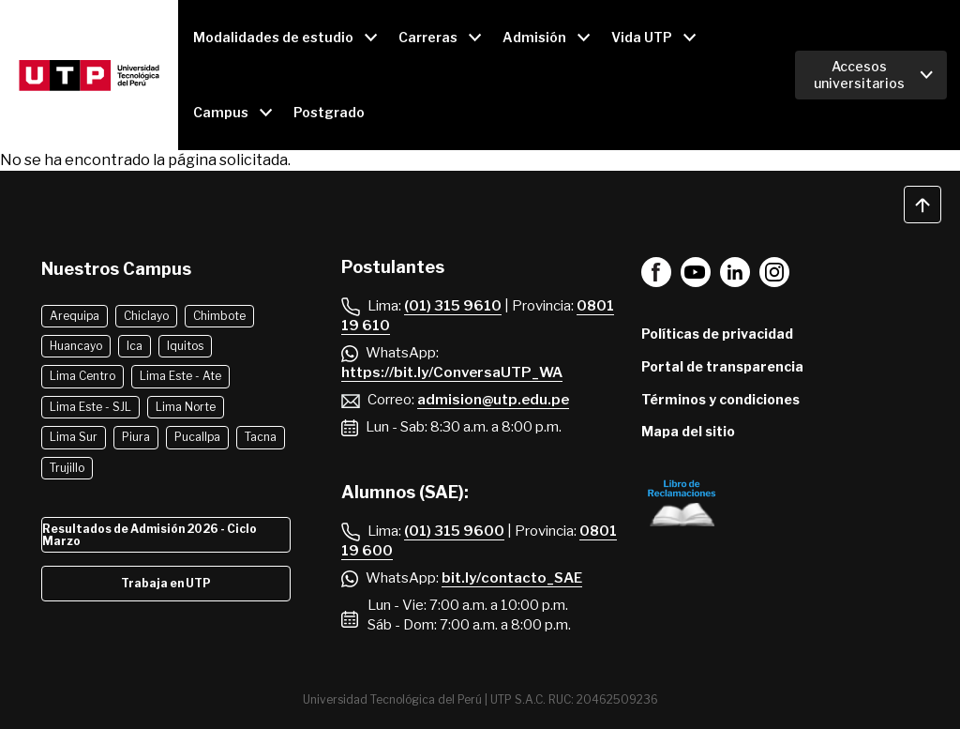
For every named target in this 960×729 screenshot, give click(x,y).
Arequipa (74, 316)
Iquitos (185, 346)
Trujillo (67, 468)
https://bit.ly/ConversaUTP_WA (451, 372)
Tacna (261, 437)
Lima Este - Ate (180, 376)
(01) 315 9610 (453, 305)
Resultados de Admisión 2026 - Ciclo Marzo (149, 535)
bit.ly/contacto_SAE (512, 578)
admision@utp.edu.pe (493, 399)
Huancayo (76, 346)
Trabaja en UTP (166, 583)
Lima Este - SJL (90, 407)
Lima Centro (82, 376)
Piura (136, 437)
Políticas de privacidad (717, 334)
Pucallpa (197, 437)
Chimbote (219, 316)
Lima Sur (74, 437)
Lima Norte (186, 407)
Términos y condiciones (720, 399)
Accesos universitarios (859, 74)
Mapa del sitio (688, 431)
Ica (134, 346)
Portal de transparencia (722, 366)
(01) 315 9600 (454, 531)
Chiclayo (146, 316)
